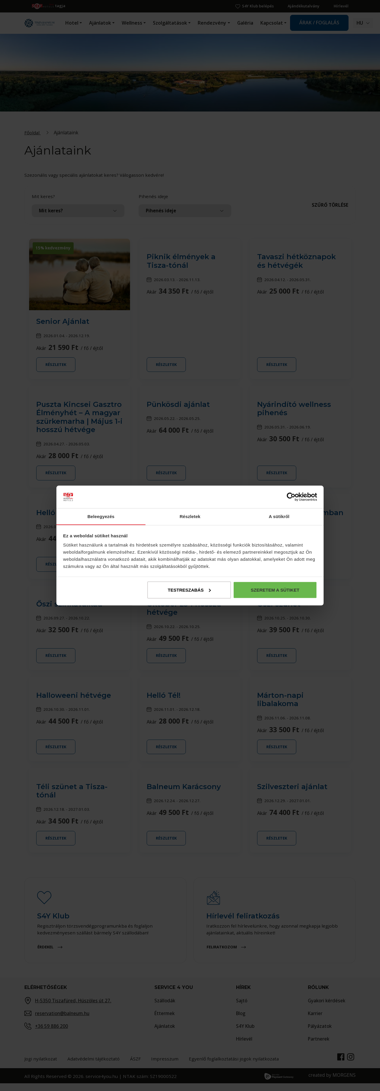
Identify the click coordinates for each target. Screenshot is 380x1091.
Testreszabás (189, 590)
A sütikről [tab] (279, 516)
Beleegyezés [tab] (100, 516)
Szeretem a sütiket (275, 590)
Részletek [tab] (190, 516)
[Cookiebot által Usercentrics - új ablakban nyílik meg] (291, 496)
